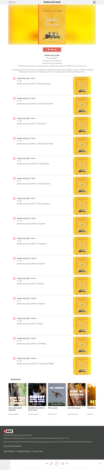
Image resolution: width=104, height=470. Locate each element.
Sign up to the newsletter (13, 446)
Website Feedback (23, 451)
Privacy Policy (38, 451)
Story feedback (9, 451)
